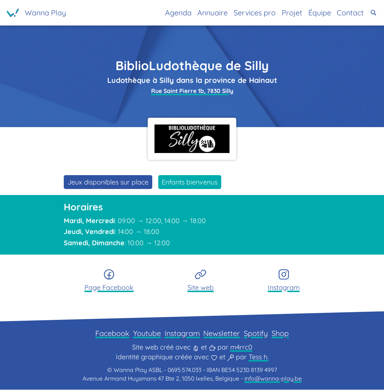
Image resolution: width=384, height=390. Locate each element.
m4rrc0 (241, 347)
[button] (373, 12)
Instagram (182, 333)
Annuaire (212, 12)
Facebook (112, 333)
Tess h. (258, 357)
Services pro (255, 12)
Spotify (256, 333)
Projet (292, 12)
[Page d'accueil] (36, 13)
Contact (350, 12)
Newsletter (221, 333)
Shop (280, 333)
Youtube (147, 333)
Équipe (319, 12)
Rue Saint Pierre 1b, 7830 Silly (192, 90)
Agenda (178, 12)
